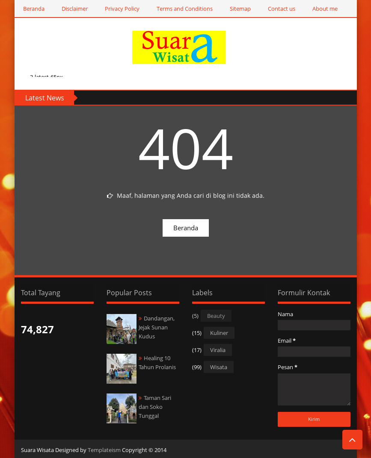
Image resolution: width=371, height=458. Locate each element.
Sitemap (240, 8)
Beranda (34, 8)
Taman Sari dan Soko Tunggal (155, 407)
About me (325, 8)
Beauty (216, 316)
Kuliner (219, 333)
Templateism (104, 450)
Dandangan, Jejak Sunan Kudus (157, 327)
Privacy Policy (122, 8)
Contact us (281, 8)
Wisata (218, 367)
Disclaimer (75, 8)
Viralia (218, 350)
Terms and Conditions (185, 8)
